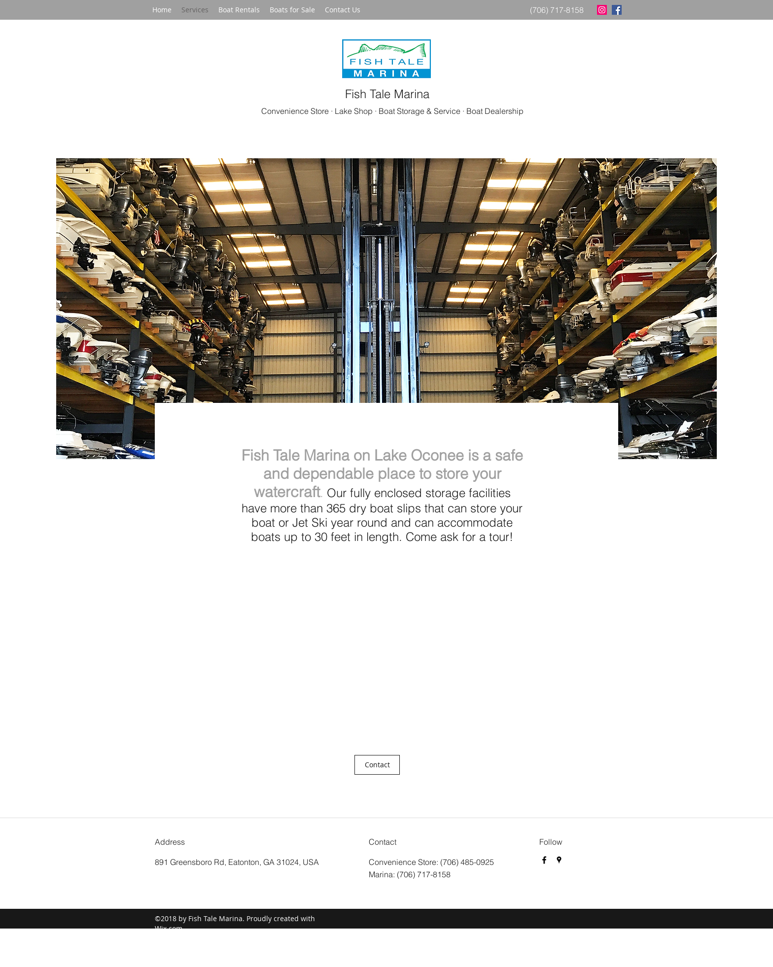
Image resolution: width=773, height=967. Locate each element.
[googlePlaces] (559, 860)
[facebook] (617, 10)
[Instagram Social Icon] (602, 10)
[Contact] (377, 765)
